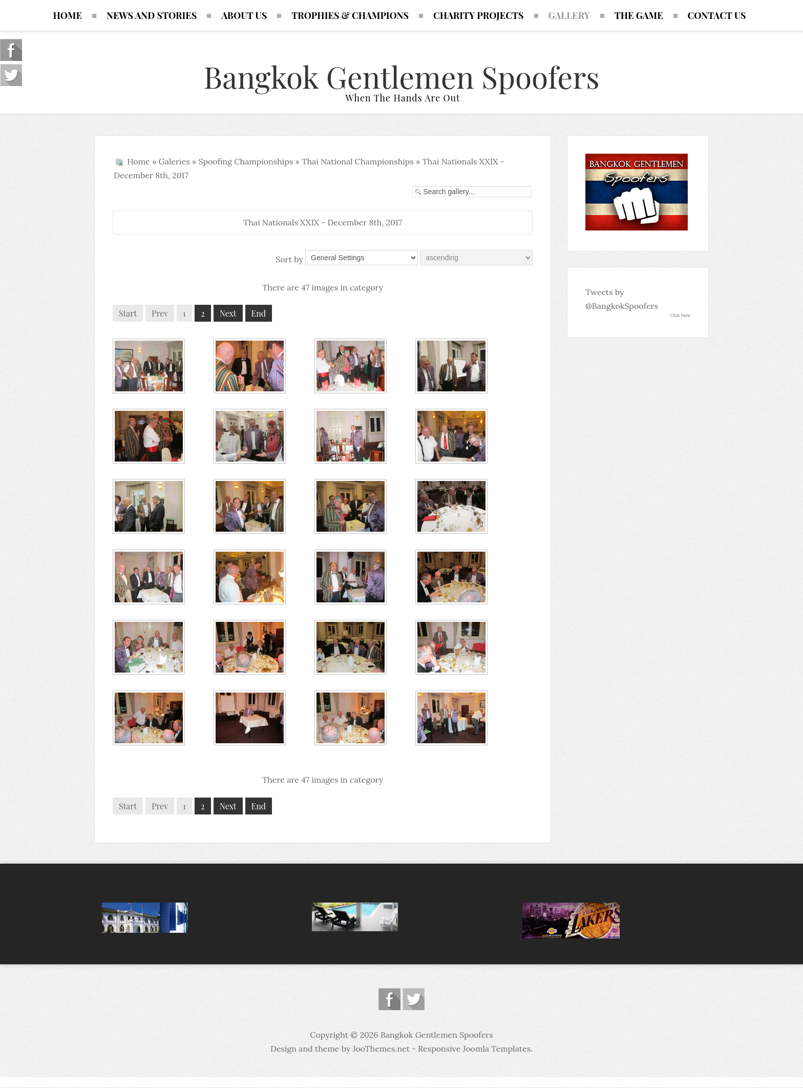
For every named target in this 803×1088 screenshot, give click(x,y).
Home (138, 162)
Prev (160, 314)
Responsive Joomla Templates (474, 1049)
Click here (680, 316)
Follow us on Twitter (414, 1000)
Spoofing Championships (245, 162)
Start (128, 314)
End (258, 314)
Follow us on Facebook (389, 1000)
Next (228, 314)
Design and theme (304, 1049)
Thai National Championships (358, 162)
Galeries (174, 162)
